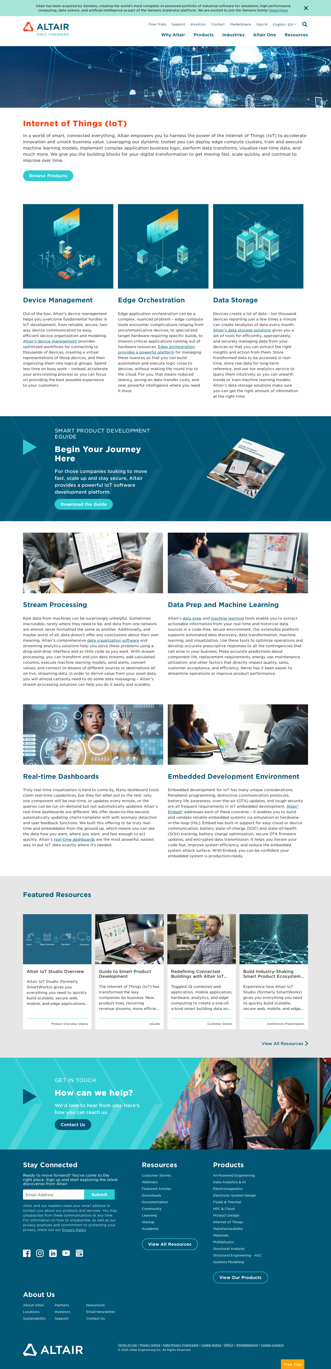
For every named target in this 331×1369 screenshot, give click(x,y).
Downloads (151, 1195)
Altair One (264, 34)
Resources (296, 34)
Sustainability (34, 1318)
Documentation (155, 1202)
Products (204, 34)
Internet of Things (228, 1222)
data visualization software (113, 640)
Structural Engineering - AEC (237, 1255)
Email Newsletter (100, 1312)
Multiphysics (223, 1242)
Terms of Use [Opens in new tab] (127, 1345)
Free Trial (292, 1364)
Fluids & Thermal (227, 1202)
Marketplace (240, 24)
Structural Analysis (229, 1248)
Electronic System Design (234, 1195)
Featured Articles (156, 1188)
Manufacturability (228, 1228)
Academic (150, 1228)
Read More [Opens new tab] (278, 10)
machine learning (227, 618)
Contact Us (73, 1124)
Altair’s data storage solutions (242, 330)
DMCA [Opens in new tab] (228, 1345)
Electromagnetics (228, 1188)
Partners (62, 1305)
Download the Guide (84, 504)
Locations (31, 1312)
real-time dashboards (74, 839)
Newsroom (95, 1305)
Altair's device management (50, 341)
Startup (148, 1222)
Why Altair (173, 34)
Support (178, 24)
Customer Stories (156, 1175)
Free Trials (157, 24)
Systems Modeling (228, 1262)
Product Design (226, 1215)
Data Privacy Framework (180, 1345)
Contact (218, 24)
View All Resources (282, 1043)
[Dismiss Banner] (306, 8)
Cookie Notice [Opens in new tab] (211, 1345)
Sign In (262, 24)
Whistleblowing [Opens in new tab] (247, 1345)
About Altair (33, 1305)
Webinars (150, 1182)
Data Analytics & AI (229, 1182)
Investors (198, 24)
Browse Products (48, 175)
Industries (233, 34)
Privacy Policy (74, 1230)
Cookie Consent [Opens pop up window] (272, 1345)
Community (152, 1208)
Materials (220, 1235)
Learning (149, 1215)
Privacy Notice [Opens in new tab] (150, 1345)
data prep (192, 618)
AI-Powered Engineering (234, 1175)
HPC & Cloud (224, 1208)
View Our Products (240, 1277)
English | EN (283, 24)
